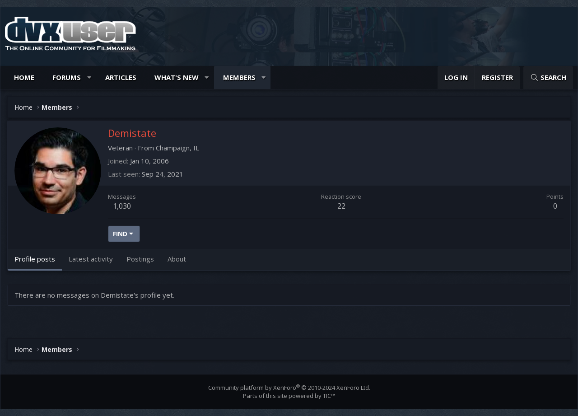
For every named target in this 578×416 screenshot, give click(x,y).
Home (24, 77)
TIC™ (329, 396)
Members (239, 77)
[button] (89, 77)
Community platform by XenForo (289, 387)
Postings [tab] (140, 258)
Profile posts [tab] (34, 258)
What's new (176, 77)
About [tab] (177, 258)
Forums (66, 77)
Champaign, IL (177, 147)
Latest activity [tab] (91, 258)
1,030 (122, 206)
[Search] (548, 77)
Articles (120, 77)
